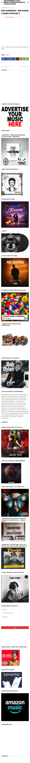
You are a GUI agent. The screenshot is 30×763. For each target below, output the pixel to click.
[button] (2, 2)
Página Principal (5, 7)
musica (12, 7)
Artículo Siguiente (23, 66)
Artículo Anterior (6, 66)
